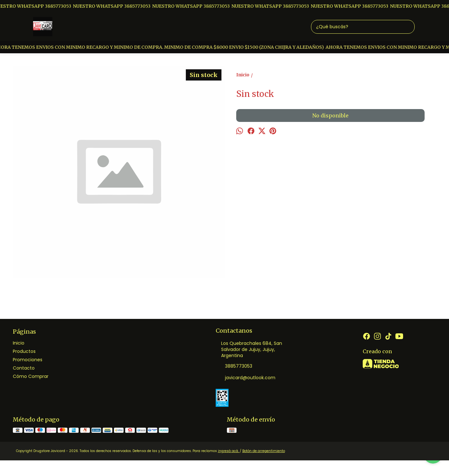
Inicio (18, 343)
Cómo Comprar (30, 376)
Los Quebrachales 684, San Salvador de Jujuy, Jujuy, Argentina (249, 349)
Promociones (27, 359)
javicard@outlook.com (245, 378)
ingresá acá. (229, 451)
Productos (24, 351)
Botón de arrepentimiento (263, 451)
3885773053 (234, 366)
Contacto (24, 368)
